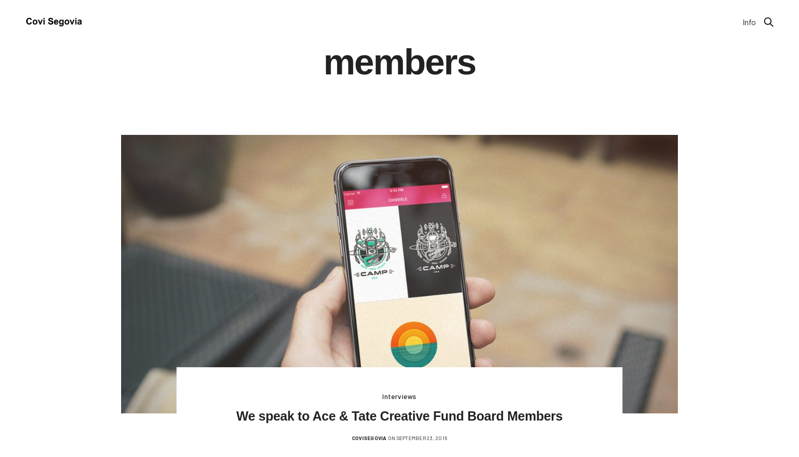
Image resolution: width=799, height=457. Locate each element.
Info (749, 22)
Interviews (399, 396)
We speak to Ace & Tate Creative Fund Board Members (400, 416)
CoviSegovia (369, 438)
